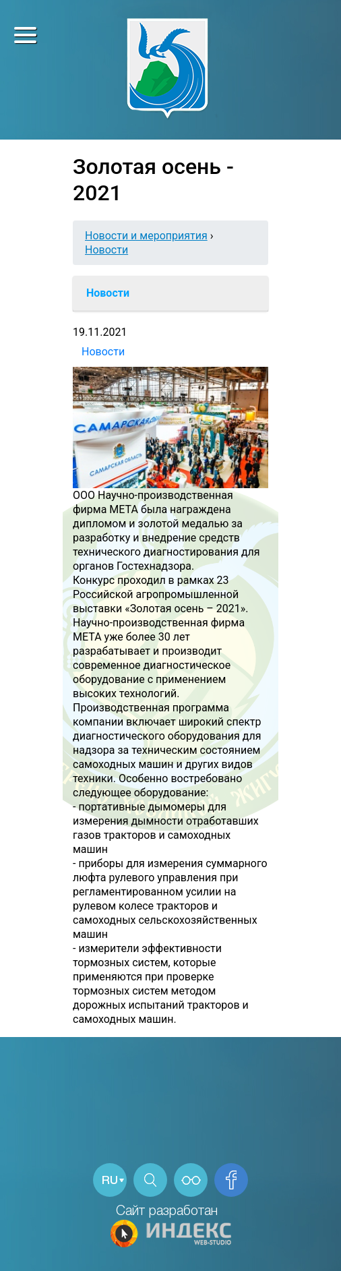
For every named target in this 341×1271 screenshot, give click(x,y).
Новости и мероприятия (146, 235)
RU (110, 1181)
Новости (106, 249)
